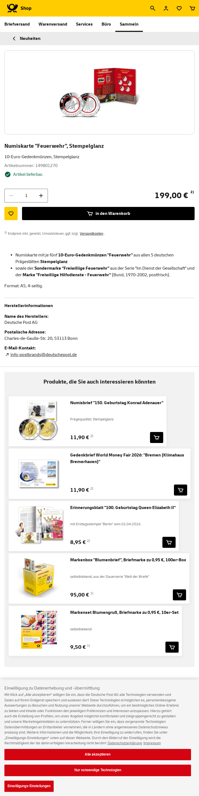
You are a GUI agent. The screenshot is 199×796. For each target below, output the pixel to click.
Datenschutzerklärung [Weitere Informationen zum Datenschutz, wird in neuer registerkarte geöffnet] (125, 747)
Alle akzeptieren (97, 758)
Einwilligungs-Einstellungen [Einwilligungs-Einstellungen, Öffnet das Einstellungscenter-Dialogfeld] (29, 790)
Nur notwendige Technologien (97, 774)
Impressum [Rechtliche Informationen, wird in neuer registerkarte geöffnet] (152, 747)
